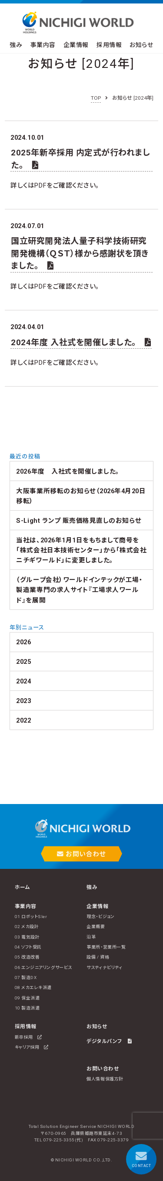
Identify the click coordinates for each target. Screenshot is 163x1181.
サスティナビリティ (104, 967)
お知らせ (141, 44)
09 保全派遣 (27, 998)
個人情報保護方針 (104, 1079)
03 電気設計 (27, 937)
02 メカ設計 (27, 926)
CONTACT (141, 1159)
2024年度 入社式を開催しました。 (81, 342)
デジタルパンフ (109, 1041)
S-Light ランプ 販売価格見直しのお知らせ (78, 521)
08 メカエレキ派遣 (33, 987)
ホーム (22, 887)
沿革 (91, 937)
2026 (23, 642)
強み (16, 44)
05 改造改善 (27, 957)
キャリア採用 (32, 1047)
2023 (23, 701)
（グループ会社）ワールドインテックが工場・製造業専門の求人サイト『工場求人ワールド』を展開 (79, 590)
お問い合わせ (81, 854)
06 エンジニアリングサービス (43, 967)
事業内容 (43, 44)
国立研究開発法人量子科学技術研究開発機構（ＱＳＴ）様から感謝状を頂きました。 (79, 253)
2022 (23, 720)
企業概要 (95, 926)
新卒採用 (28, 1037)
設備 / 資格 (97, 957)
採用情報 (109, 44)
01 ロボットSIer (31, 916)
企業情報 (76, 44)
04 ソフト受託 (28, 947)
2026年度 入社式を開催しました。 (67, 471)
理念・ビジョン (100, 916)
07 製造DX (26, 977)
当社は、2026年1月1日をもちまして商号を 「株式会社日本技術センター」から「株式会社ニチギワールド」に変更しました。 (81, 550)
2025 (23, 662)
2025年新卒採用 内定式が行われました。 (80, 159)
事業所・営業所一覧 (106, 947)
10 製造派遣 (27, 1008)
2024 (23, 681)
